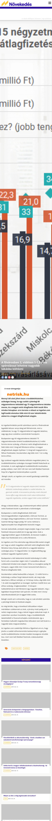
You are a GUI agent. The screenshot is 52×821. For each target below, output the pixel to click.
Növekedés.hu (18, 3)
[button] (49, 3)
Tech (5, 799)
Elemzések (7, 687)
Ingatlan (4, 374)
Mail (12, 378)
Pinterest (9, 378)
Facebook (2, 378)
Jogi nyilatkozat (46, 19)
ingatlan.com (16, 649)
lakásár (26, 649)
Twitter (6, 378)
